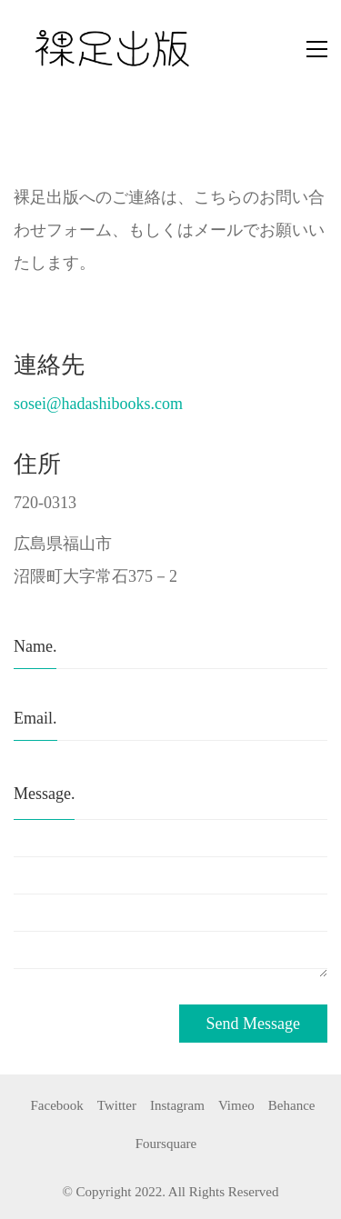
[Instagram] (177, 1105)
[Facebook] (57, 1105)
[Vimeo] (236, 1105)
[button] (316, 49)
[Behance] (292, 1105)
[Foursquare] (166, 1143)
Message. (44, 793)
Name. (35, 646)
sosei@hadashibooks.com (98, 404)
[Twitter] (116, 1105)
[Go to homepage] (123, 49)
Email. (35, 718)
